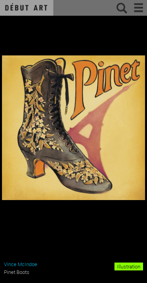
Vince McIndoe (20, 264)
